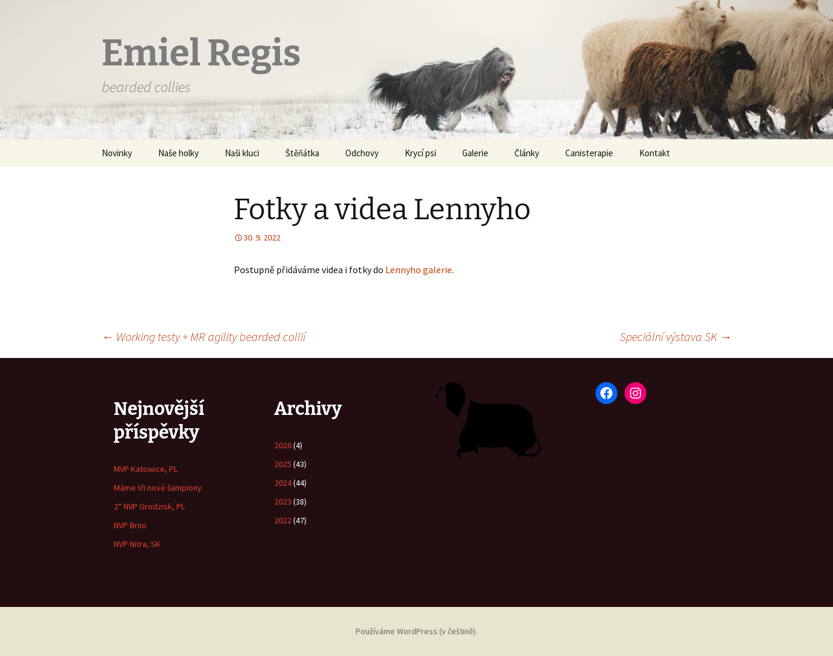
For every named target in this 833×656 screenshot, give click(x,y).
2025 (282, 464)
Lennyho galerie (418, 269)
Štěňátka (302, 153)
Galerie (475, 153)
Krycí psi (420, 153)
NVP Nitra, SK (137, 543)
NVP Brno (130, 525)
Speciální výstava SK (676, 336)
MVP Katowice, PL (146, 468)
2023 (282, 501)
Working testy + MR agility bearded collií (203, 336)
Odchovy (362, 153)
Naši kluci (242, 153)
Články (526, 153)
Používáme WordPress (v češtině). (416, 631)
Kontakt (654, 153)
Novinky (117, 153)
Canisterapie (589, 153)
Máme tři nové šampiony (158, 487)
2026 (282, 445)
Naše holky (178, 153)
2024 (282, 482)
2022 (282, 520)
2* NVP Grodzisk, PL (149, 506)
